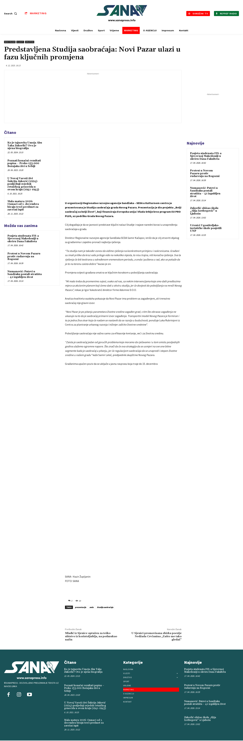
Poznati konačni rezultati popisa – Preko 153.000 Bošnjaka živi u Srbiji (24, 163)
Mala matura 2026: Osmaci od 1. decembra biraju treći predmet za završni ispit (23, 205)
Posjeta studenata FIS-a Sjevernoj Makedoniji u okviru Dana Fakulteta (23, 238)
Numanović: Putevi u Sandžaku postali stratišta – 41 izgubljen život (24, 274)
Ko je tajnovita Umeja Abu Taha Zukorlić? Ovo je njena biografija (24, 145)
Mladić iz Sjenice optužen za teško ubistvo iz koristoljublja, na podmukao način (91, 636)
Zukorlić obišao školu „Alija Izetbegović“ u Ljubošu (204, 211)
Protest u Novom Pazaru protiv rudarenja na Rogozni (23, 256)
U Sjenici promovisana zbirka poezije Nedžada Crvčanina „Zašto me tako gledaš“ (156, 636)
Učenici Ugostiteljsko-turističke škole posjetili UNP (206, 228)
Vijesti (20, 42)
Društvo (29, 42)
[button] (11, 13)
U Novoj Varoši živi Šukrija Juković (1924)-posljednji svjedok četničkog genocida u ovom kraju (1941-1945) (23, 184)
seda (91, 607)
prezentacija (80, 607)
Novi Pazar (10, 42)
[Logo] (122, 13)
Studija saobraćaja (105, 607)
